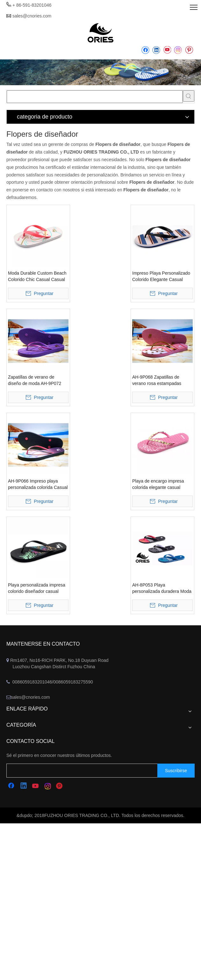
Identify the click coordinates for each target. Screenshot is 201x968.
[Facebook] (145, 50)
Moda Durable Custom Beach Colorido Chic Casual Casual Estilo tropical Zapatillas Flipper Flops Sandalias (37, 277)
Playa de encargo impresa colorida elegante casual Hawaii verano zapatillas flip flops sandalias (159, 484)
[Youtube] (167, 50)
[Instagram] (178, 50)
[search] (88, 770)
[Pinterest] (189, 50)
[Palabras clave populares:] (188, 96)
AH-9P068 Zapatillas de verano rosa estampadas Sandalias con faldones (156, 380)
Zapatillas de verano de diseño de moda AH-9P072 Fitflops (34, 380)
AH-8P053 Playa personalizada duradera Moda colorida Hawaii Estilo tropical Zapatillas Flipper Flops (161, 588)
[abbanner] (100, 72)
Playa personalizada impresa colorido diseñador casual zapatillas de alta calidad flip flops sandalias (36, 588)
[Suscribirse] (176, 771)
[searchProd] (95, 96)
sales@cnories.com (31, 15)
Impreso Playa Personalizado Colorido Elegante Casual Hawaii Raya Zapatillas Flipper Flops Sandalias (162, 277)
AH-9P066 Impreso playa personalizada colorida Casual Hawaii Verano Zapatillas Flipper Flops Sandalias (38, 484)
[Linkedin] (156, 50)
